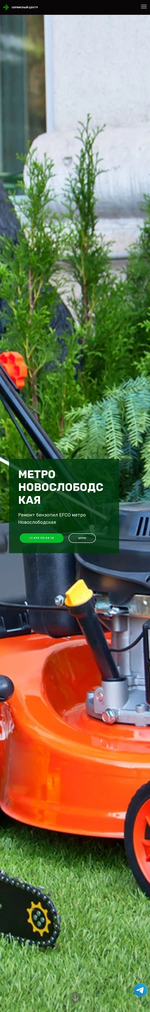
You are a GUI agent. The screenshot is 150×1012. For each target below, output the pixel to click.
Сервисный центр (25, 7)
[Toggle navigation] (144, 6)
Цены (82, 537)
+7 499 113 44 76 (41, 537)
